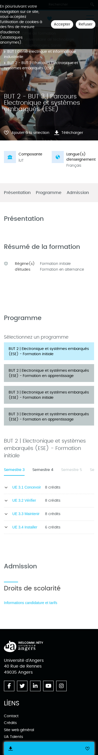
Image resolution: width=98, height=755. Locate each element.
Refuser (86, 24)
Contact (11, 716)
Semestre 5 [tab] (71, 470)
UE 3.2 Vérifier (24, 500)
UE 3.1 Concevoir (26, 487)
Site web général (19, 730)
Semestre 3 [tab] (14, 470)
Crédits (10, 723)
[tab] (49, 351)
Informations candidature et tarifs (30, 603)
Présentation (17, 193)
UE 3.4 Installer (24, 527)
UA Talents (13, 737)
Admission (78, 193)
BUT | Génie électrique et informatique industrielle (40, 54)
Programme (48, 193)
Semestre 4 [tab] (42, 470)
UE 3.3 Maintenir (25, 514)
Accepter (62, 24)
